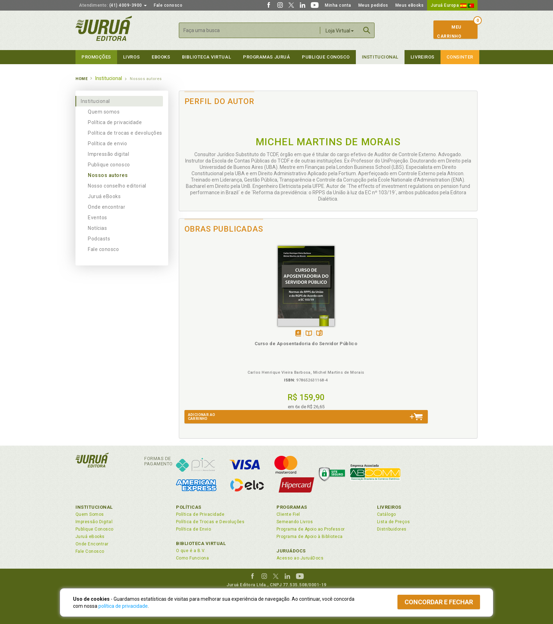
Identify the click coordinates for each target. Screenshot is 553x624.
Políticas (188, 507)
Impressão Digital (94, 521)
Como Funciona (192, 558)
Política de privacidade (115, 122)
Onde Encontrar (92, 544)
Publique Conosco (326, 57)
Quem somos (104, 112)
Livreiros (423, 57)
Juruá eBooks (104, 196)
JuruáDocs (291, 550)
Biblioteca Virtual (201, 543)
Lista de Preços (393, 521)
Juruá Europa (452, 5)
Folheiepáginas (229, 333)
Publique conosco (109, 164)
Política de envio (107, 143)
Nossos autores (108, 175)
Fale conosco (168, 5)
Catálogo (386, 514)
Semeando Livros (294, 521)
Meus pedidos (373, 5)
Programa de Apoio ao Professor (310, 529)
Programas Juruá (266, 57)
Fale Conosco (89, 551)
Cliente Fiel (288, 514)
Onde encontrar (107, 207)
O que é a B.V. (191, 550)
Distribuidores (392, 529)
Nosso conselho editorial (117, 186)
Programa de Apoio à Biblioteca (309, 536)
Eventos (97, 217)
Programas (291, 507)
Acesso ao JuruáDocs (299, 558)
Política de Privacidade (200, 514)
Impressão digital (108, 154)
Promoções (96, 57)
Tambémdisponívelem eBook (208, 333)
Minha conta (338, 5)
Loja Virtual (340, 30)
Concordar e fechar (439, 602)
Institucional (380, 57)
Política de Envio (193, 529)
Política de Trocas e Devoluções (210, 521)
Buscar (366, 30)
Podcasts (99, 238)
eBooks (161, 57)
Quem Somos (89, 514)
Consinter (459, 57)
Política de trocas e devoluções (125, 133)
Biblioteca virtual (206, 57)
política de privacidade (123, 606)
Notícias (97, 228)
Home (81, 79)
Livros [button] (131, 57)
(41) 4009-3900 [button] (113, 5)
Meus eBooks (409, 5)
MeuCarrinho (449, 32)
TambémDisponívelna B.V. (219, 333)
